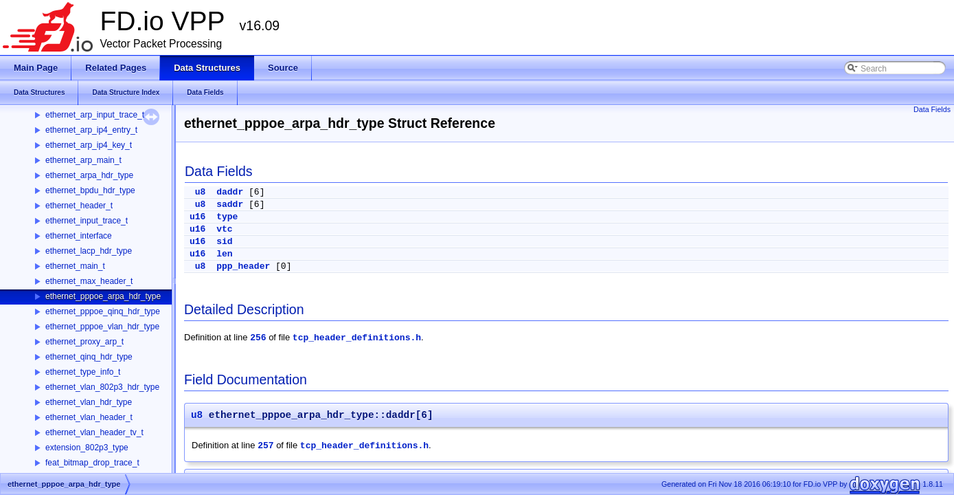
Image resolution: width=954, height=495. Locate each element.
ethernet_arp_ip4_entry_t (91, 130)
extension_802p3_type (86, 447)
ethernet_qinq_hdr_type (89, 357)
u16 (197, 217)
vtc (224, 229)
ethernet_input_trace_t (86, 221)
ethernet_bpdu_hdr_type (90, 190)
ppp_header (243, 266)
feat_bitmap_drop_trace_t (92, 463)
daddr (229, 192)
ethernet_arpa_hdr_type (89, 175)
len (224, 254)
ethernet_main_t (75, 266)
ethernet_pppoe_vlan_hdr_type (102, 326)
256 (258, 338)
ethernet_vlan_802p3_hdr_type (102, 387)
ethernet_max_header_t (89, 281)
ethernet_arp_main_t (83, 160)
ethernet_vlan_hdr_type (88, 402)
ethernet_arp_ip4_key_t (88, 145)
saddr (229, 204)
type (227, 217)
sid (224, 241)
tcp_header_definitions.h (357, 338)
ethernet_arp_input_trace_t (94, 115)
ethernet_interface (78, 236)
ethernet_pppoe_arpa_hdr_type (103, 296)
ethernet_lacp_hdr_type (88, 251)
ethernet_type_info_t (82, 372)
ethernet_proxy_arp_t (84, 341)
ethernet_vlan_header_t (89, 417)
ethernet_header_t (79, 205)
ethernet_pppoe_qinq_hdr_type (102, 311)
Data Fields (932, 109)
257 (265, 446)
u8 (200, 192)
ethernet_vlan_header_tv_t (94, 432)
